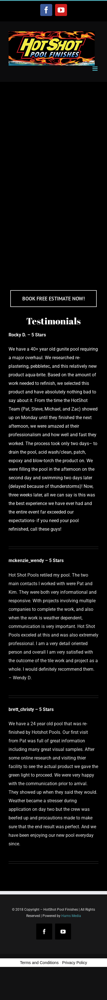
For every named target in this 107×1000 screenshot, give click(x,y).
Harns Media (71, 916)
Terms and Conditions (39, 962)
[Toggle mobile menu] (95, 69)
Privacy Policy (74, 962)
